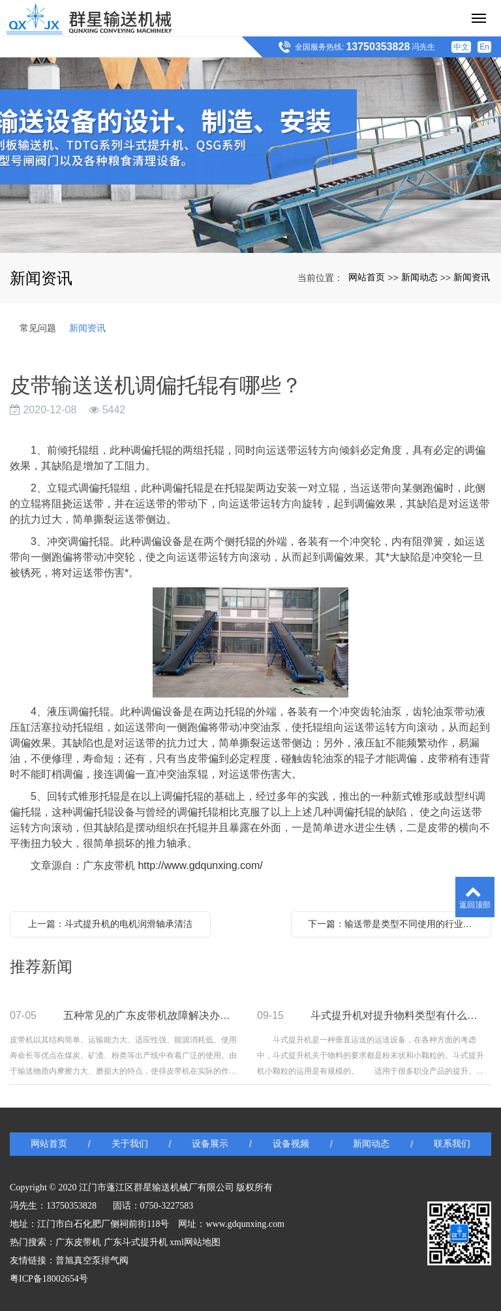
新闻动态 (419, 277)
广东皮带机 (78, 1242)
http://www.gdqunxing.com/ (200, 865)
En (484, 47)
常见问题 (38, 328)
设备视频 (291, 1143)
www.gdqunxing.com (244, 1224)
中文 (461, 47)
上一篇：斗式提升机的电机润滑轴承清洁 (110, 924)
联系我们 (452, 1143)
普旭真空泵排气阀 (92, 1260)
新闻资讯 (471, 277)
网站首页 (366, 277)
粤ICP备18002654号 (49, 1279)
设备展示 (210, 1143)
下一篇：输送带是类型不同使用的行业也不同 (394, 924)
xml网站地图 (195, 1242)
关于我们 (130, 1143)
